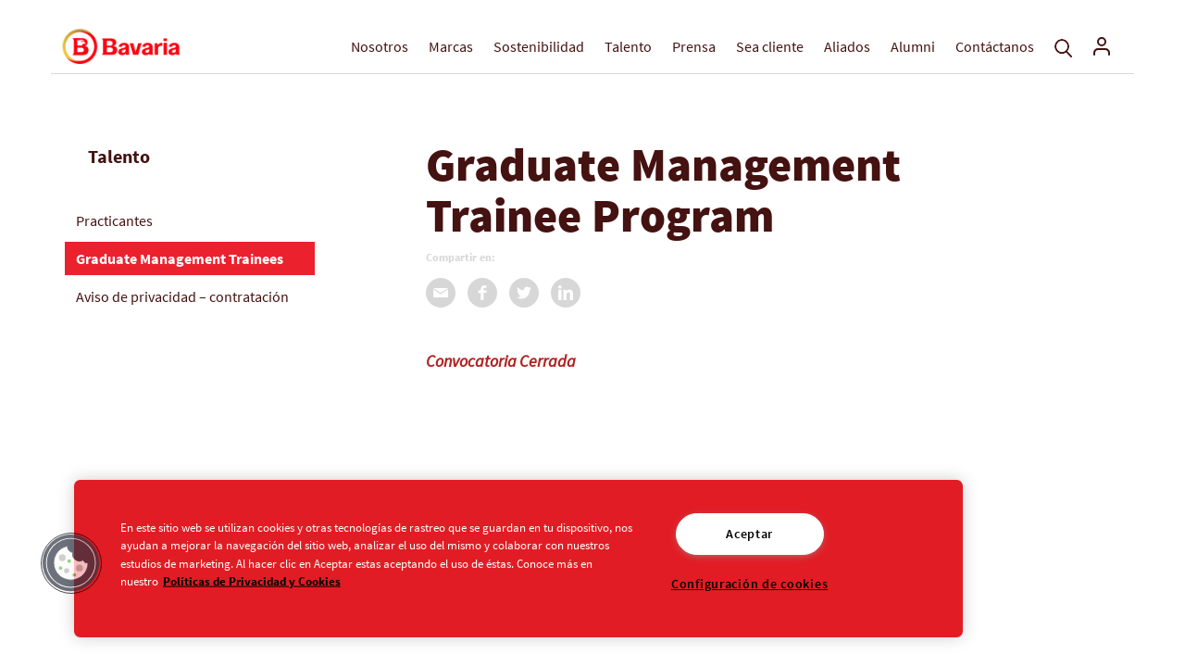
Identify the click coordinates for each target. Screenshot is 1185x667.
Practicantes (114, 220)
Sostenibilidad (538, 46)
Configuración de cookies (749, 583)
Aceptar (749, 533)
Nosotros (379, 46)
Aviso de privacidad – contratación (182, 296)
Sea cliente (770, 46)
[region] (518, 558)
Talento (628, 46)
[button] (71, 563)
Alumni (913, 46)
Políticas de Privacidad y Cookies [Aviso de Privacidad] (252, 580)
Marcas (451, 46)
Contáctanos (994, 46)
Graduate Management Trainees (179, 258)
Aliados (847, 46)
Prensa (694, 46)
